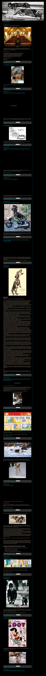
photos (9, 237)
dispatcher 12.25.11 (5, 385)
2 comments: (13, 61)
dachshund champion (11, 123)
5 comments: (13, 88)
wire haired (11, 237)
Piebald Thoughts (7, 618)
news (5, 62)
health (9, 554)
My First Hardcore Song (8, 485)
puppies (8, 89)
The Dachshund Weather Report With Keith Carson (14, 670)
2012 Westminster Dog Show (8, 119)
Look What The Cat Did (8, 64)
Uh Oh (6, 86)
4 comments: (13, 122)
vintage (13, 375)
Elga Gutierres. (28, 260)
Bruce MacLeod (11, 385)
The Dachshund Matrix (8, 125)
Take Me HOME (6, 21)
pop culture (6, 175)
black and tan (7, 123)
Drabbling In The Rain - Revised (10, 410)
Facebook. (20, 234)
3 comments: (13, 174)
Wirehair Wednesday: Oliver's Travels (11, 202)
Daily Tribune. (10, 390)
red (15, 123)
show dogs (17, 123)
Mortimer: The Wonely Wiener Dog (10, 179)
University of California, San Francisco (9, 525)
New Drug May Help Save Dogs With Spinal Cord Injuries (15, 513)
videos (11, 175)
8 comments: (13, 407)
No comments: (13, 553)
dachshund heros (7, 408)
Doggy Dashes (6, 578)
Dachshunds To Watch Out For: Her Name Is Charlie (14, 93)
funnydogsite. (20, 84)
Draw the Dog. (22, 142)
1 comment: (13, 144)
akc (5, 123)
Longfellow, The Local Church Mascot (11, 25)
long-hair (13, 263)
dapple (8, 554)
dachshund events (10, 263)
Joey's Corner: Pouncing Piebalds (10, 441)
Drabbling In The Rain (8, 558)
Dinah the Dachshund (8, 172)
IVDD (11, 554)
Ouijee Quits (6, 266)
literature (9, 375)
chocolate (6, 554)
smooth (8, 62)
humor (6, 89)
